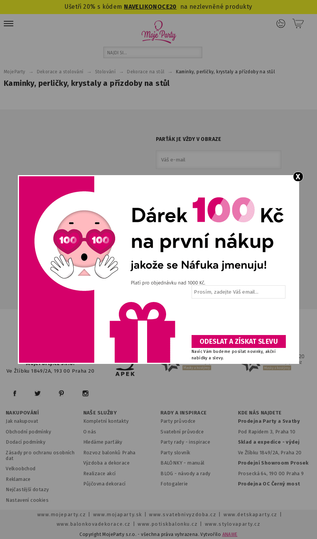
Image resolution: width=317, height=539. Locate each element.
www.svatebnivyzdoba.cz (182, 514)
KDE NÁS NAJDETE (260, 413)
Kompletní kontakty (105, 421)
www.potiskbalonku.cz (168, 524)
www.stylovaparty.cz (232, 524)
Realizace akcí (99, 473)
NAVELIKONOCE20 (150, 6)
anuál (198, 463)
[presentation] (238, 319)
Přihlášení (281, 23)
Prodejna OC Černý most (269, 484)
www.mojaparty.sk (117, 514)
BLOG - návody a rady (185, 473)
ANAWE (230, 534)
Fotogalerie (174, 484)
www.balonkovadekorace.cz (94, 524)
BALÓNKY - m (176, 463)
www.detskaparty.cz (250, 514)
